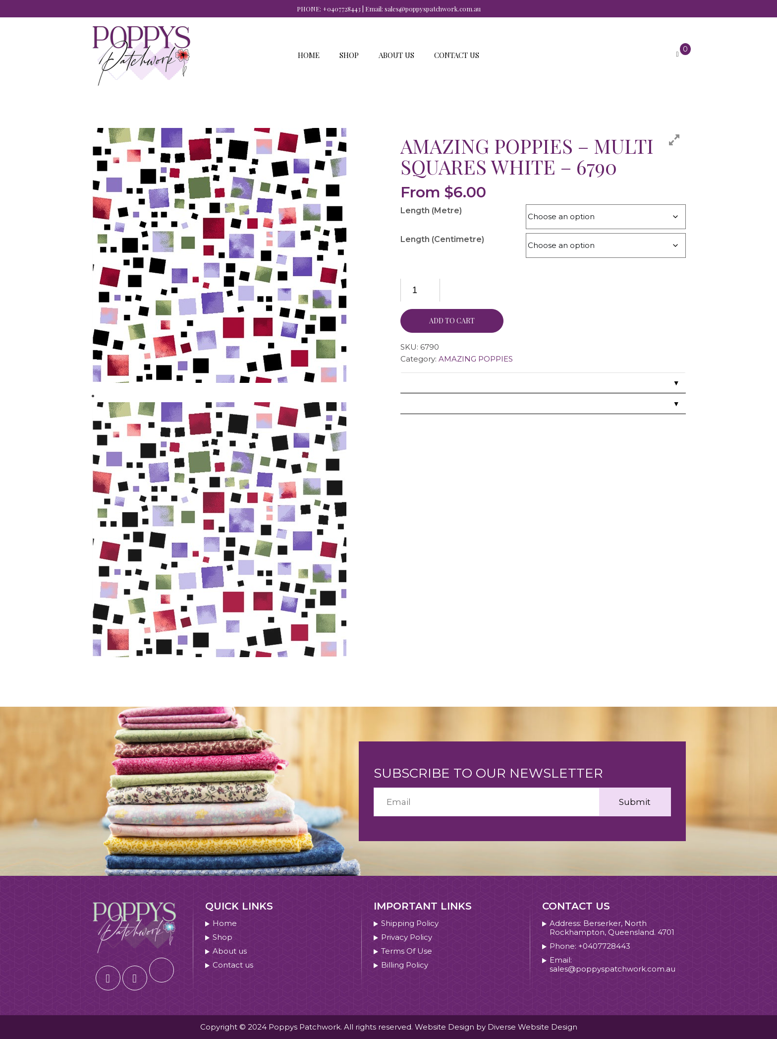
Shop (349, 55)
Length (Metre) (431, 210)
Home (309, 55)
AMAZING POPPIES (476, 359)
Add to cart (452, 320)
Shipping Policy (410, 923)
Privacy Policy (406, 937)
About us (396, 55)
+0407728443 (342, 8)
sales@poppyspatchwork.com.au (433, 8)
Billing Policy (404, 965)
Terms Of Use (406, 951)
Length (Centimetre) (442, 239)
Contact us (456, 55)
